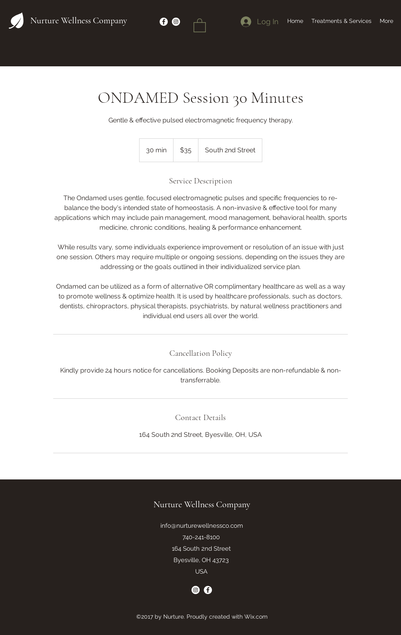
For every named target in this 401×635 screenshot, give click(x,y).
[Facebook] (208, 590)
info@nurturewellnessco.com (201, 525)
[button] (200, 25)
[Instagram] (195, 590)
